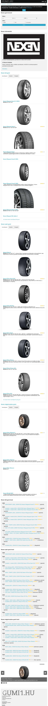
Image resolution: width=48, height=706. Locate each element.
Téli (15, 22)
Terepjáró (16, 76)
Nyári (4, 22)
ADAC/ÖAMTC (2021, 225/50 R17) (13, 512)
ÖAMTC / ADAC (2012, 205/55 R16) (13, 615)
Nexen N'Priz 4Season (8, 468)
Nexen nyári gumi (6, 224)
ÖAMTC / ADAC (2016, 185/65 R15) (13, 590)
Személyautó (4, 76)
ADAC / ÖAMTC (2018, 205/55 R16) (13, 524)
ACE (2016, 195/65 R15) (11, 592)
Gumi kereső (4, 701)
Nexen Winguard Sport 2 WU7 (10, 209)
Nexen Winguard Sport (8, 151)
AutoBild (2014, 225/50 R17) (12, 601)
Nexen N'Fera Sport (8, 332)
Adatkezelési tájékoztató (6, 698)
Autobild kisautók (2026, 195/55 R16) (14, 625)
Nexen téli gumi (5, 73)
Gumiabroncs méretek (6, 702)
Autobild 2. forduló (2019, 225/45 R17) (14, 516)
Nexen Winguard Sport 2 (9, 126)
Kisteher (10, 76)
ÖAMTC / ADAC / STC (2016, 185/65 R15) (15, 533)
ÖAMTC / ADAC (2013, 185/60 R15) (13, 540)
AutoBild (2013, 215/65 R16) (12, 538)
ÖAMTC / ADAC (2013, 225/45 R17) (13, 606)
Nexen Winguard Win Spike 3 (10, 216)
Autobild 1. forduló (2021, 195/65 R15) (14, 509)
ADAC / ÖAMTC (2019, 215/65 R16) (13, 576)
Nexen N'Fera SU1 (7, 393)
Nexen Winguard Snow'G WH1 (10, 159)
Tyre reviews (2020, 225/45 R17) (13, 636)
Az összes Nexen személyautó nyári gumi (11, 399)
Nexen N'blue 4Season (8, 459)
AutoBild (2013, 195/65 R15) (12, 659)
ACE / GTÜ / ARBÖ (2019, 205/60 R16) (14, 641)
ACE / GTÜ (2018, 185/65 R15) (12, 527)
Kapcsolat (4, 697)
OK (24, 10)
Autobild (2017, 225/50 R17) (11, 585)
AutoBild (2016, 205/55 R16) (12, 589)
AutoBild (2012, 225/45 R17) (12, 613)
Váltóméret (4, 703)
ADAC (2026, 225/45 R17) (11, 623)
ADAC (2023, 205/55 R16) (11, 559)
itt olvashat (29, 7)
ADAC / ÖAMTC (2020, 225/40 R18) (13, 572)
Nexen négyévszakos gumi (8, 404)
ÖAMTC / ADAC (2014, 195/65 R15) (13, 600)
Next (45, 673)
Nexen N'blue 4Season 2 (9, 432)
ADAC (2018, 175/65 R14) (11, 646)
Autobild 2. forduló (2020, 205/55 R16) (14, 637)
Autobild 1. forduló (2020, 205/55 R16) (14, 634)
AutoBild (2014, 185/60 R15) (12, 656)
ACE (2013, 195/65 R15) (11, 605)
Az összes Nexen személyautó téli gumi (11, 219)
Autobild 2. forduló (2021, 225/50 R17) (14, 630)
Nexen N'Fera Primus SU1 (9, 368)
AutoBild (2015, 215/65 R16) (12, 652)
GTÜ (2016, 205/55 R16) (11, 531)
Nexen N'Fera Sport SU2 (9, 278)
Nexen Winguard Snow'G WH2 (10, 183)
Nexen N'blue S (7, 252)
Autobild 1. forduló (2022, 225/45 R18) (14, 563)
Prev (2, 673)
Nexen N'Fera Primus (8, 360)
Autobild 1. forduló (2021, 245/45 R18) (14, 508)
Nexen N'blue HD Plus (8, 305)
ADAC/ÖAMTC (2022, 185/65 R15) (13, 504)
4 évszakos (28, 22)
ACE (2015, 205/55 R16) (11, 596)
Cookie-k (4, 699)
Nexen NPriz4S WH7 (8, 493)
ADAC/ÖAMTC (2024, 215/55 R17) (13, 554)
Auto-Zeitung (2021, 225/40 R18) (13, 567)
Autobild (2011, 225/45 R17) (11, 545)
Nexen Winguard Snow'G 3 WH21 (11, 101)
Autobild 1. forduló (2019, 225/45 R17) (14, 519)
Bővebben (4, 68)
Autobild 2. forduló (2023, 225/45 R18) (14, 557)
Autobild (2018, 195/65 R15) (11, 580)
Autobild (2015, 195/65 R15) (11, 650)
